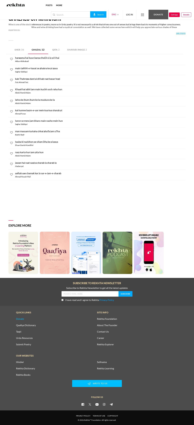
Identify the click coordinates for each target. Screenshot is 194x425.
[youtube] (97, 404)
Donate (158, 14)
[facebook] (82, 404)
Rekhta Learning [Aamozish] (105, 368)
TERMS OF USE (99, 416)
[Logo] (15, 5)
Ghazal (38, 49)
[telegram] (111, 404)
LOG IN (129, 14)
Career (100, 338)
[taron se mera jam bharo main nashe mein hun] (100, 121)
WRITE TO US (97, 383)
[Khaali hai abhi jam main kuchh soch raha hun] (100, 89)
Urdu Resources (24, 338)
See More (181, 33)
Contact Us (103, 331)
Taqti (18, 331)
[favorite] (11, 59)
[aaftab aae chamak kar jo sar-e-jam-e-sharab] (100, 173)
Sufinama (102, 362)
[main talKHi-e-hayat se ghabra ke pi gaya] (100, 68)
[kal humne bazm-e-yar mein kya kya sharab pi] (100, 110)
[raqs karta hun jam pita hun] (100, 152)
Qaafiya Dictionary (26, 325)
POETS (49, 5)
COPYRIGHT (112, 416)
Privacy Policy (106, 299)
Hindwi (20, 362)
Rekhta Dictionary (25, 368)
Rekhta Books (23, 375)
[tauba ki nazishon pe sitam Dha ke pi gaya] (100, 142)
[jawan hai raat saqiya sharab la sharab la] (100, 163)
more (59, 5)
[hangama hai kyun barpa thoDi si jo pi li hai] (100, 58)
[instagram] (104, 404)
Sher (19, 49)
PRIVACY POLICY (83, 416)
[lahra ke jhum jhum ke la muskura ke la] (100, 100)
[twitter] (89, 404)
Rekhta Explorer (105, 344)
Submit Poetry (23, 344)
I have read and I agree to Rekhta (88, 299)
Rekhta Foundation (107, 319)
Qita (56, 49)
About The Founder (107, 325)
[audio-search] (98, 14)
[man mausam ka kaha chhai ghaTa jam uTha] (100, 131)
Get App (174, 15)
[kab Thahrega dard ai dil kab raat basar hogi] (100, 79)
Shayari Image (77, 49)
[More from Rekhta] (142, 14)
